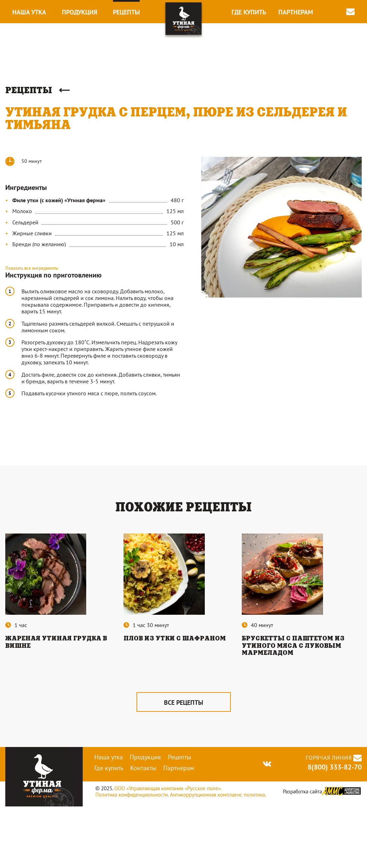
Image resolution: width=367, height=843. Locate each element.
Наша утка (29, 12)
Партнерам (295, 12)
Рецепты (126, 12)
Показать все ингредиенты (31, 268)
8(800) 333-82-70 (334, 797)
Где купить (249, 12)
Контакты (143, 798)
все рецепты (183, 734)
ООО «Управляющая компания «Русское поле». (173, 819)
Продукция (79, 12)
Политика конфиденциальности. (134, 825)
